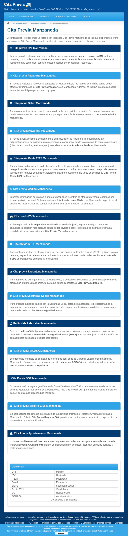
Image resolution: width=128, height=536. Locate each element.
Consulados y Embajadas (64, 499)
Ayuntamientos (64, 496)
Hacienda (61, 475)
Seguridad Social (65, 485)
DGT (14, 492)
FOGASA (17, 496)
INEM (15, 478)
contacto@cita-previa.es (14, 517)
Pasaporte (61, 478)
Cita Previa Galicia (19, 24)
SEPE (15, 485)
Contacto (86, 16)
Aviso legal (33, 523)
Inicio (11, 16)
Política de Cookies (105, 531)
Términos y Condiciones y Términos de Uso (91, 523)
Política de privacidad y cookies (56, 523)
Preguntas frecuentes (66, 16)
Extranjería (62, 482)
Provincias (44, 16)
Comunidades (27, 16)
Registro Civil (63, 492)
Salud (15, 482)
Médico (60, 471)
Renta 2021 (18, 489)
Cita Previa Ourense (38, 24)
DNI (14, 471)
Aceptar (61, 533)
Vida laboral (62, 489)
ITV (14, 475)
